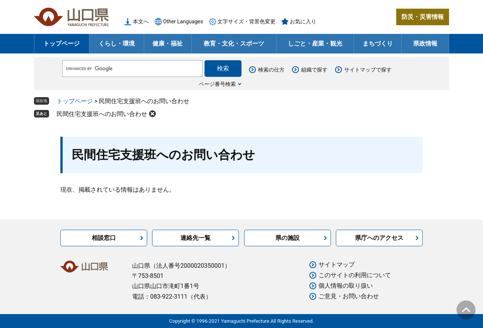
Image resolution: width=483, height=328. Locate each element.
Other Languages (183, 21)
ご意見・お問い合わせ (348, 296)
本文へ (141, 21)
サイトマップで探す (368, 70)
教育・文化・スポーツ (234, 43)
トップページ (61, 43)
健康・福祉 (167, 43)
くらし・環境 (116, 43)
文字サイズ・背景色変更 (246, 21)
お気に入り (303, 21)
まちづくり (378, 43)
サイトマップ (336, 264)
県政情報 (425, 43)
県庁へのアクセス (379, 237)
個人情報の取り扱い (345, 285)
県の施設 (287, 237)
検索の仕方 (271, 70)
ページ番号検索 (217, 84)
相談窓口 (104, 237)
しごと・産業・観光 (315, 43)
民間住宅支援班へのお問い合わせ (102, 113)
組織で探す (314, 70)
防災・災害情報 (422, 16)
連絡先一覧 (195, 237)
